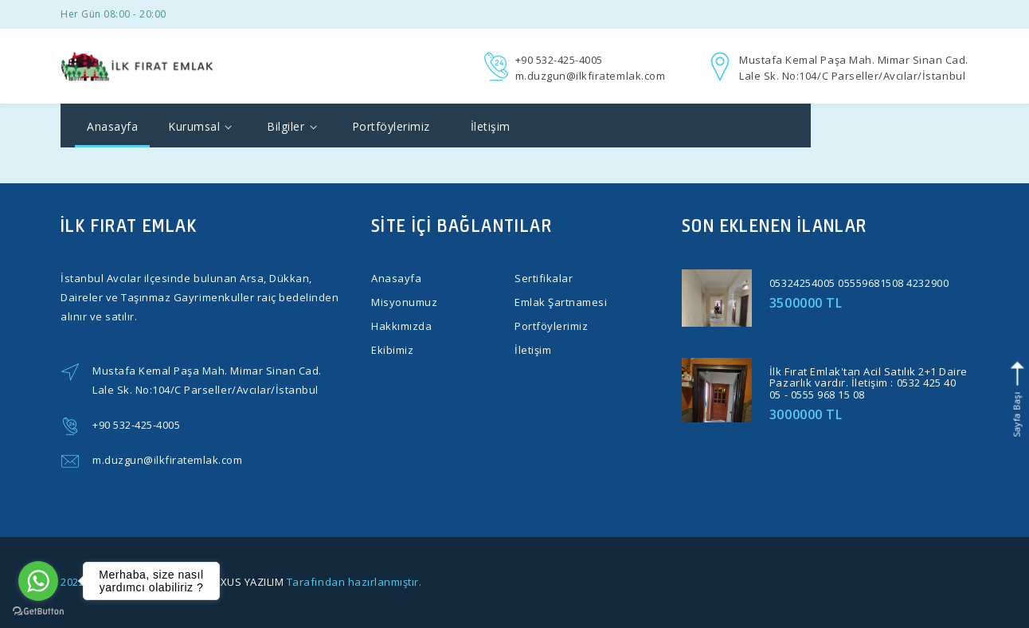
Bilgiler (291, 126)
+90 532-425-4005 (559, 60)
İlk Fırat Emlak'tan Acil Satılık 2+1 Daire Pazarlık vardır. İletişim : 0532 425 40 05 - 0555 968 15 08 (868, 383)
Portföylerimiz (391, 126)
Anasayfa (112, 126)
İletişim (491, 126)
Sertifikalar (543, 278)
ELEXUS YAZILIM (243, 582)
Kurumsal (200, 126)
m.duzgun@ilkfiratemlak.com (590, 76)
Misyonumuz (404, 302)
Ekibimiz (392, 350)
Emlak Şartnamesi (560, 302)
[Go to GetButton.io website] (38, 611)
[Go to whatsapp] (38, 581)
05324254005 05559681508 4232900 (859, 283)
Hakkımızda (401, 326)
